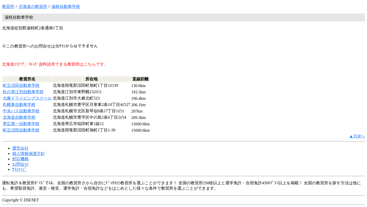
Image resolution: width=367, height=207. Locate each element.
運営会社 (20, 148)
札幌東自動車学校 (19, 104)
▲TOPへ (357, 136)
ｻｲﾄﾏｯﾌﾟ (19, 169)
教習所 (8, 6)
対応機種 (20, 159)
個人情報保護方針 (28, 153)
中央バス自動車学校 (21, 111)
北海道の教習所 (33, 6)
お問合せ (20, 164)
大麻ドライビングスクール (27, 98)
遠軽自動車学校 (65, 6)
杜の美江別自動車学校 (23, 92)
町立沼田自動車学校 (21, 85)
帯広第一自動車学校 (21, 123)
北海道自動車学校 (19, 117)
